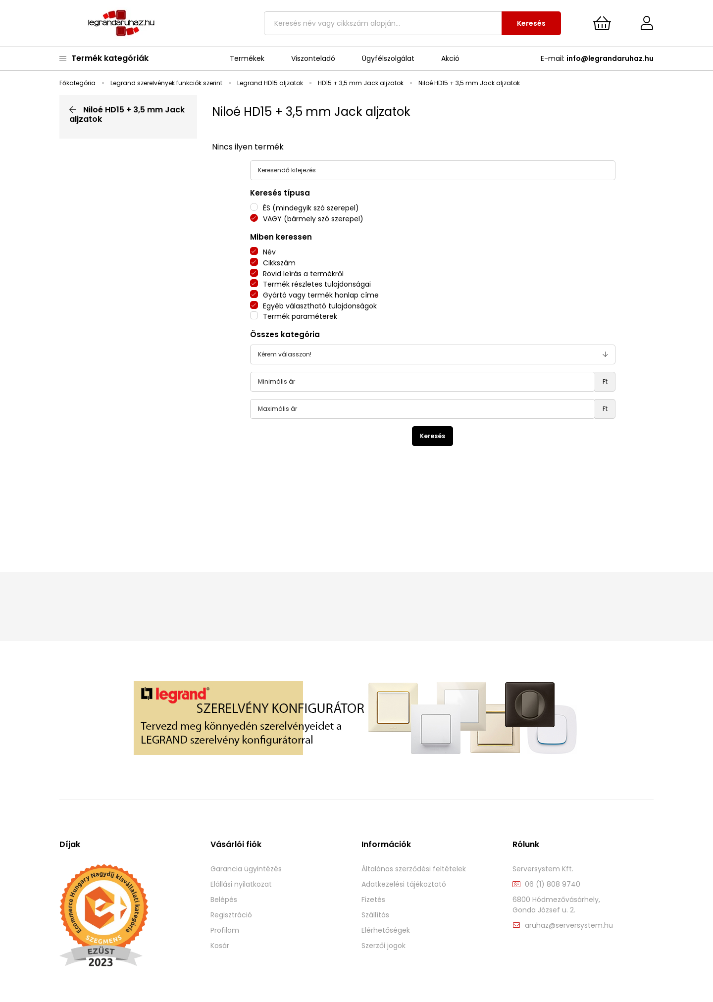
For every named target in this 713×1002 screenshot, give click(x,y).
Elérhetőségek (385, 930)
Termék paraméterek (300, 316)
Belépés (223, 900)
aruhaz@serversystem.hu (569, 925)
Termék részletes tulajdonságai (317, 284)
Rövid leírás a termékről (303, 274)
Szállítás (375, 915)
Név (269, 252)
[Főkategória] (78, 83)
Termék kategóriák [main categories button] (104, 58)
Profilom (224, 930)
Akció (450, 58)
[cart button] (602, 23)
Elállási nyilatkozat (241, 884)
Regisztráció (231, 915)
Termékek (247, 58)
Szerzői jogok (383, 946)
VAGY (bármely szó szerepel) (313, 219)
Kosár (219, 946)
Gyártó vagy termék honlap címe (321, 295)
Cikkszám (279, 263)
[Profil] (640, 23)
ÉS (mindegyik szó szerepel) (311, 208)
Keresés (531, 23)
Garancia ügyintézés (246, 869)
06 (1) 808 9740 (552, 884)
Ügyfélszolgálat (388, 58)
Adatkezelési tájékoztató (403, 884)
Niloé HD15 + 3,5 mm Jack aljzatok (127, 114)
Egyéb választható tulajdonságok (320, 306)
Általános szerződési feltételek (413, 869)
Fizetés (373, 900)
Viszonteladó (313, 58)
